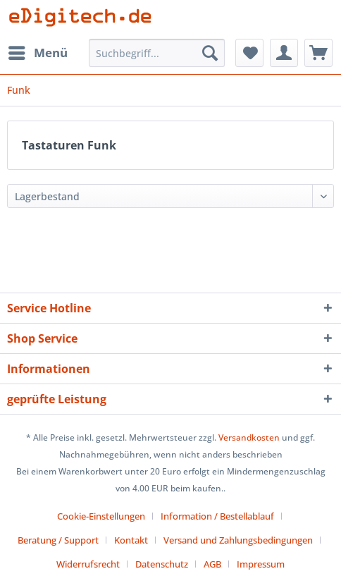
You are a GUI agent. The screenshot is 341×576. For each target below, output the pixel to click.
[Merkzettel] (249, 53)
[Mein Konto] (284, 53)
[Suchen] (210, 53)
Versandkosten (249, 437)
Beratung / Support (58, 540)
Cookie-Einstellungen (101, 516)
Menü (38, 51)
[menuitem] (37, 53)
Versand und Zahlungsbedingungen (238, 540)
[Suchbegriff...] (157, 53)
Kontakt (131, 540)
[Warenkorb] (318, 53)
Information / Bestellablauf (217, 516)
